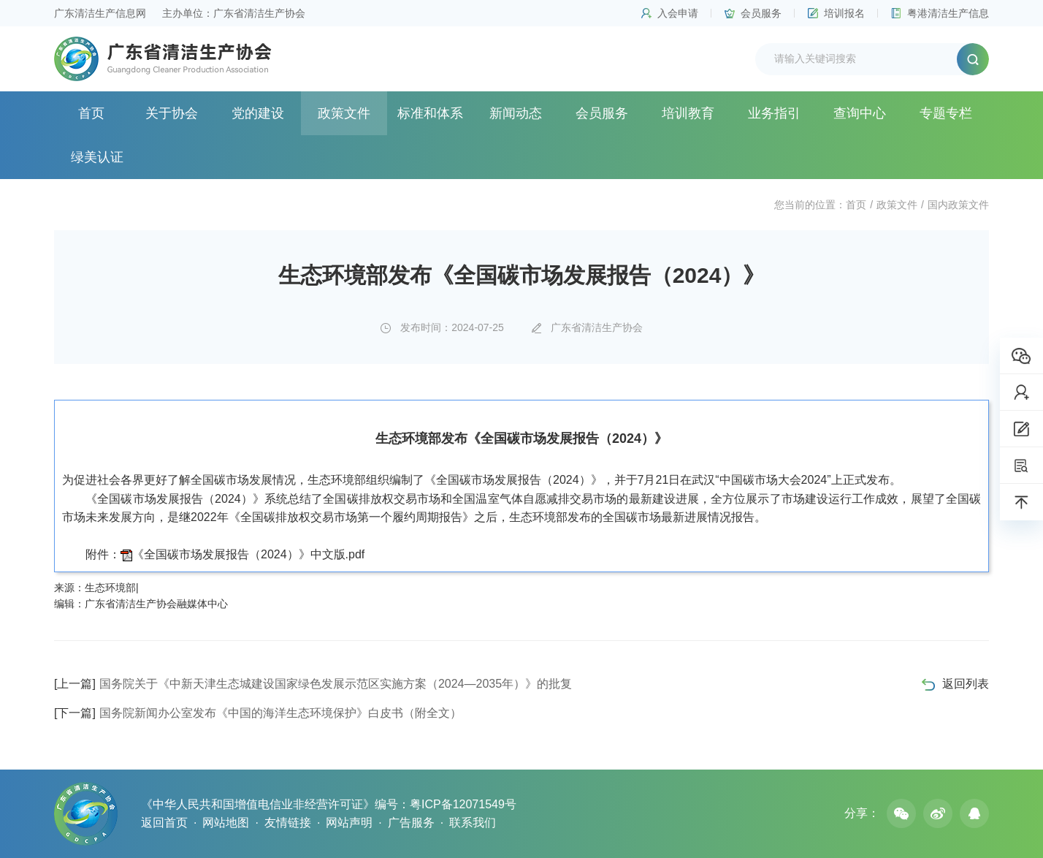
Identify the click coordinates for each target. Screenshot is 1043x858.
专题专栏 (946, 113)
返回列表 (965, 683)
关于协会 (171, 113)
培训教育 (688, 113)
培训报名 (844, 13)
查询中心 (859, 113)
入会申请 (677, 13)
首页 (91, 113)
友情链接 (287, 822)
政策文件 (344, 113)
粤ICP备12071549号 (463, 804)
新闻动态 (515, 113)
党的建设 (258, 113)
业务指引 (774, 113)
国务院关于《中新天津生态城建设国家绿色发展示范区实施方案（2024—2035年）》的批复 (313, 683)
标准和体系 (430, 113)
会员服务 (761, 13)
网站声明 (349, 822)
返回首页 (164, 822)
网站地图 (225, 822)
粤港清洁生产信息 (948, 13)
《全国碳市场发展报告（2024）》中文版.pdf (248, 554)
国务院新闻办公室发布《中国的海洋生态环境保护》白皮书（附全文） (258, 713)
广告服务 (411, 822)
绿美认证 (97, 157)
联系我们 (472, 822)
